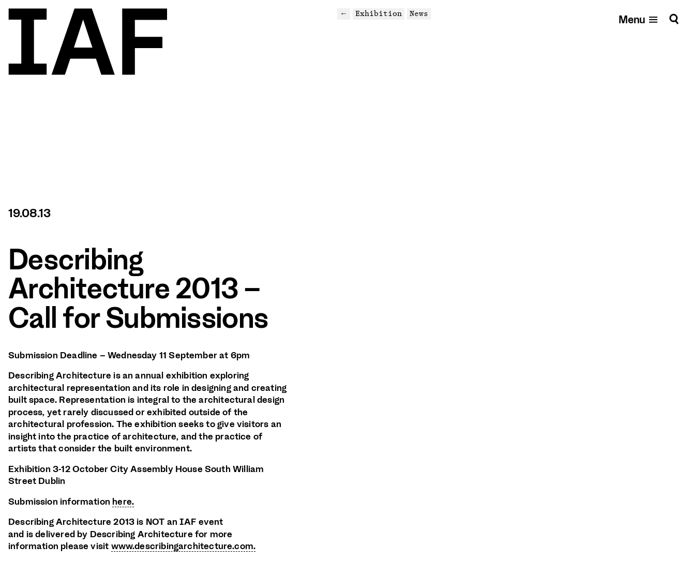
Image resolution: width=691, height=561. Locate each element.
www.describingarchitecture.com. (183, 546)
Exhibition (378, 13)
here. (123, 501)
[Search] (674, 19)
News (419, 13)
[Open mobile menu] (638, 19)
